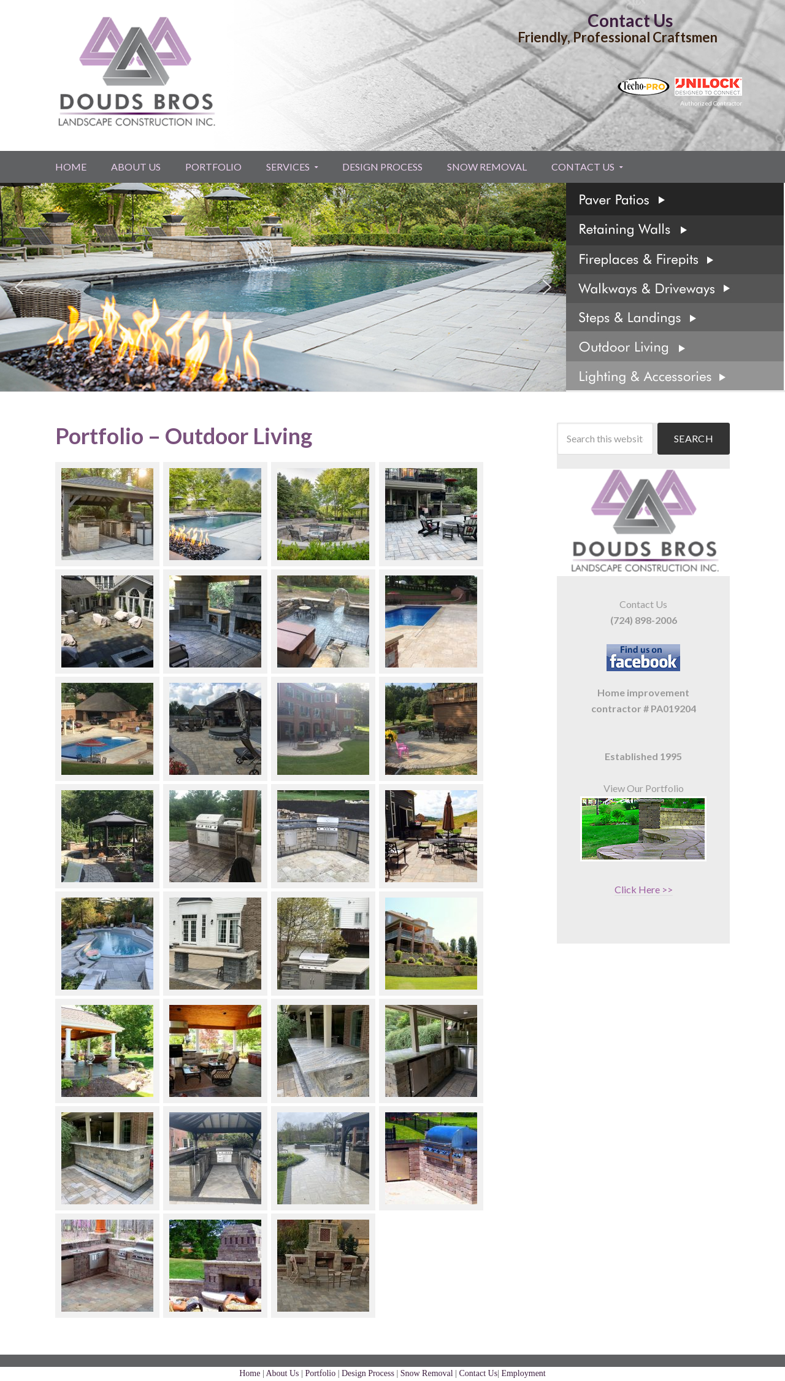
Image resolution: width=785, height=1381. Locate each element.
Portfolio (320, 1373)
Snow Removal (426, 1373)
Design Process (368, 1373)
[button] (19, 287)
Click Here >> (644, 889)
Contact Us (630, 20)
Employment (523, 1373)
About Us (282, 1373)
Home (249, 1373)
